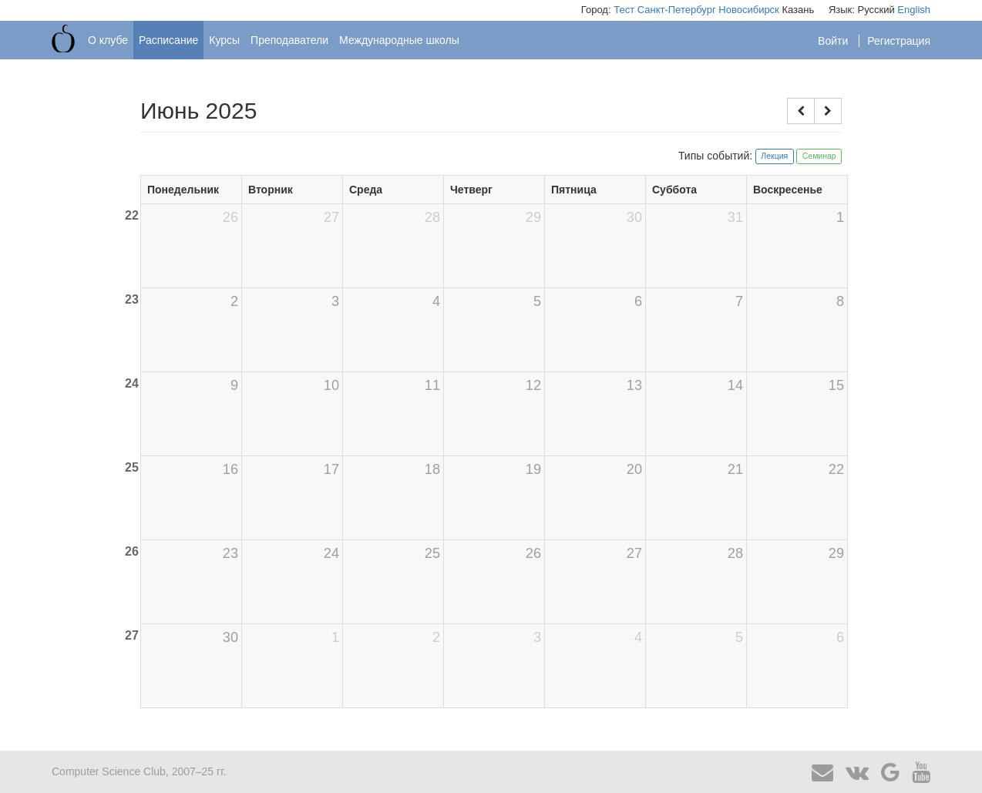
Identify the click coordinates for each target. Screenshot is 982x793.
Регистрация (898, 41)
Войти (834, 41)
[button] (801, 111)
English (913, 9)
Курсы (224, 40)
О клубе (108, 40)
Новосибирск (748, 9)
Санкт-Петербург (676, 9)
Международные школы (399, 40)
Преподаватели (289, 40)
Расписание (168, 40)
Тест (624, 9)
